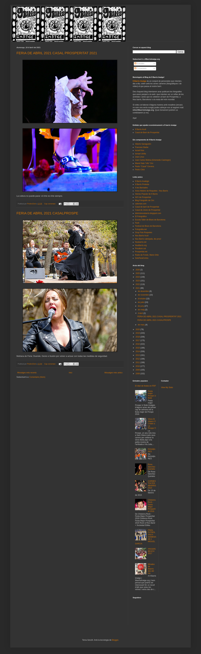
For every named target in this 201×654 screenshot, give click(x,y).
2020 (138, 329)
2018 (138, 337)
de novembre (143, 295)
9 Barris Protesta (142, 184)
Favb (137, 223)
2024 (138, 277)
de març (141, 325)
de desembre (143, 291)
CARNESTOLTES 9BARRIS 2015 (152, 484)
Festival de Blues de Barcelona (148, 226)
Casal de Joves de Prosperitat (147, 210)
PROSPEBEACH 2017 (152, 551)
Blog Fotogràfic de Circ (144, 200)
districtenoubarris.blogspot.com (148, 213)
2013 (138, 355)
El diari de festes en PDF (145, 386)
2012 (138, 359)
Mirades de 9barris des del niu (151, 568)
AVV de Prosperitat (143, 197)
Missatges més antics (113, 373)
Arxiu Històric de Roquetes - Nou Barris (151, 191)
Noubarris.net (140, 242)
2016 (138, 344)
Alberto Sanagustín (143, 144)
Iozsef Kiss (139, 150)
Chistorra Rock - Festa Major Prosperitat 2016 (152, 505)
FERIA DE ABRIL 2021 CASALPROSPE (47, 213)
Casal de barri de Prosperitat (147, 207)
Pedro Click (140, 169)
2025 (138, 273)
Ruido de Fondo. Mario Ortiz (147, 255)
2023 (138, 281)
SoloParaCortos (141, 258)
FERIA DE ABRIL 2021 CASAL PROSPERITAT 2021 (56, 53)
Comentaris (140, 68)
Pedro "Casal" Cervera (144, 166)
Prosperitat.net (141, 252)
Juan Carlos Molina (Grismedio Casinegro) (153, 160)
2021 (138, 288)
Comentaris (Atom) (37, 377)
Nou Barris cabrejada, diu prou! (148, 239)
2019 (138, 333)
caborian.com (140, 204)
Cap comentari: (50, 204)
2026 (138, 270)
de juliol (141, 302)
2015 (138, 348)
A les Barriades (141, 188)
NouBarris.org (141, 245)
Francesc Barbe (141, 147)
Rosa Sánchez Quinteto (151, 466)
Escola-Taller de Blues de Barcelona (150, 220)
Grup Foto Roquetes (143, 232)
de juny (141, 306)
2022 (138, 284)
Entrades (139, 64)
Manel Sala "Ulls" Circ (144, 163)
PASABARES (151, 450)
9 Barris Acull (140, 129)
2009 (138, 370)
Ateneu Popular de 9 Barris (146, 194)
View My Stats (167, 387)
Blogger (115, 640)
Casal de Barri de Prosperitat (147, 132)
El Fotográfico (141, 216)
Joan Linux (139, 157)
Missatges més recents (27, 373)
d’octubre (142, 299)
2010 (138, 366)
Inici (70, 373)
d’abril (140, 313)
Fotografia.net (141, 229)
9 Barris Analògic (142, 181)
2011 (138, 362)
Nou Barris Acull (141, 236)
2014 (138, 351)
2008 (138, 374)
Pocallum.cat (140, 248)
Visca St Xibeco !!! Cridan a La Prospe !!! (152, 423)
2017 (138, 340)
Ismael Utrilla (140, 154)
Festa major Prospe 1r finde (152, 394)
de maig (141, 310)
